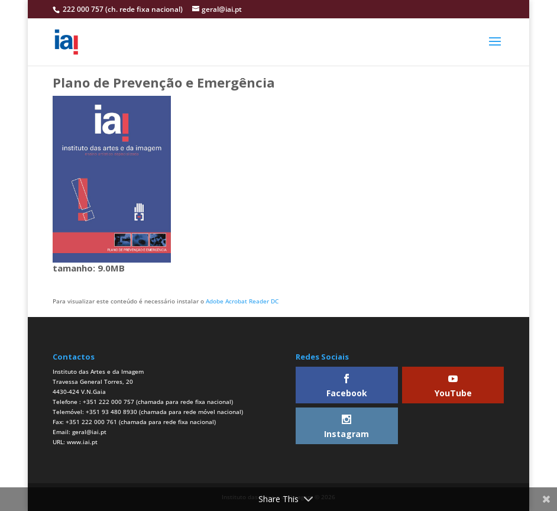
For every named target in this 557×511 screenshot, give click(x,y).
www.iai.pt (82, 442)
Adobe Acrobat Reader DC (242, 301)
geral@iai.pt (89, 432)
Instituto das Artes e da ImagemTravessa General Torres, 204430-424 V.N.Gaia (98, 381)
